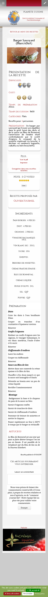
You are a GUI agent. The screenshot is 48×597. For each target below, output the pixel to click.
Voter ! (24, 185)
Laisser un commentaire (24, 472)
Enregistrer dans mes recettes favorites (24, 170)
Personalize (28, 594)
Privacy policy (40, 594)
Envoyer (24, 508)
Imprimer (24, 163)
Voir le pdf (24, 160)
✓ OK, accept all (33, 590)
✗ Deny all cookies (12, 594)
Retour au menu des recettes (24, 32)
